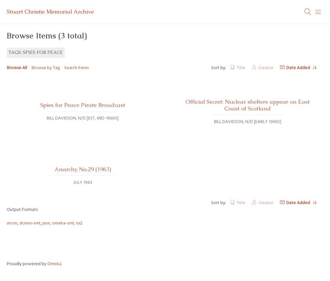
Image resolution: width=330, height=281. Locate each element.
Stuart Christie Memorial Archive (50, 11)
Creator (265, 68)
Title (241, 68)
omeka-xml (63, 223)
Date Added (298, 68)
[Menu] (318, 12)
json (46, 223)
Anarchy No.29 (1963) (82, 169)
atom (12, 223)
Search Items (76, 68)
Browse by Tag (46, 68)
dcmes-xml (29, 223)
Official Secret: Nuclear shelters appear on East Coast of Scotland (247, 105)
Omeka (54, 264)
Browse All (17, 68)
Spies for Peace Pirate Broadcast (82, 105)
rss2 (79, 223)
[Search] (308, 12)
